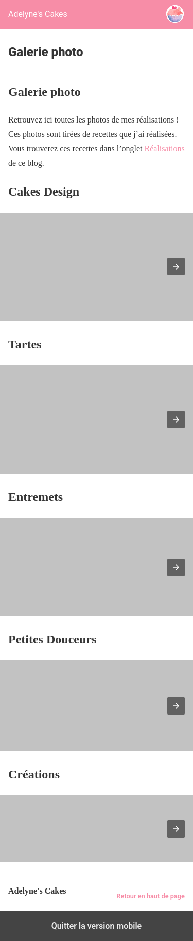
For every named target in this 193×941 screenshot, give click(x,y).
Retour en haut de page (150, 896)
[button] (176, 266)
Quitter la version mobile (96, 926)
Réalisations (165, 148)
